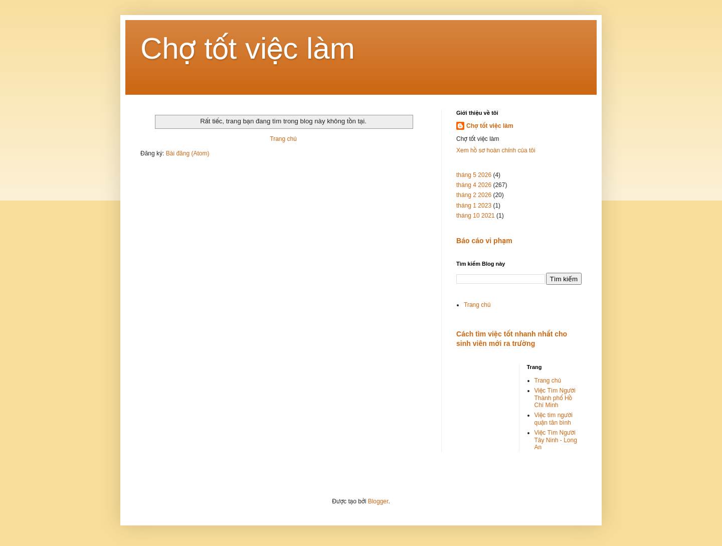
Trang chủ (283, 138)
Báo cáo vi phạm (484, 241)
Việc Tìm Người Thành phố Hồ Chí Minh (555, 398)
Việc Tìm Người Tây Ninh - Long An (555, 440)
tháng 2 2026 (473, 195)
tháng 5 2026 (473, 174)
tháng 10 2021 (475, 215)
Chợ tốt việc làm (247, 48)
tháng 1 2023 (473, 205)
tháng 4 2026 (473, 185)
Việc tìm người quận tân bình (553, 419)
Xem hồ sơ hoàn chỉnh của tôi (495, 150)
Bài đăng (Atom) (188, 153)
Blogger (378, 501)
